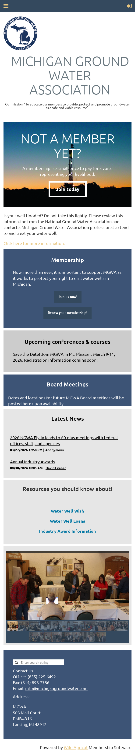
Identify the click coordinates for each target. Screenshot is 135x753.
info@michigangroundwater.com (56, 688)
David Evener (56, 468)
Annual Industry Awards (32, 461)
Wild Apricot (76, 747)
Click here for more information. (34, 243)
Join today (67, 189)
